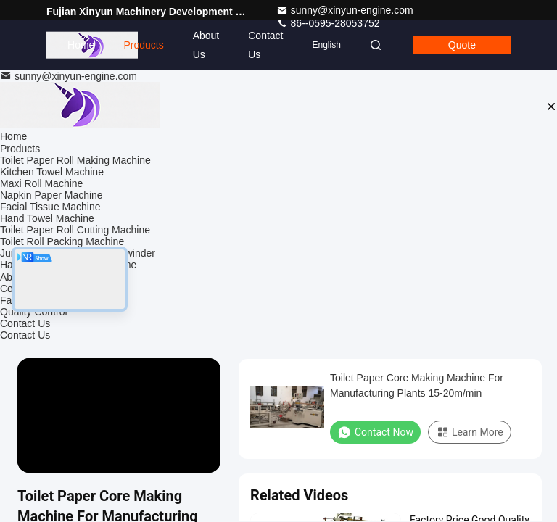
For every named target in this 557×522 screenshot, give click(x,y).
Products (143, 45)
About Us (206, 45)
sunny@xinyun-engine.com (344, 10)
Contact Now (375, 432)
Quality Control (33, 312)
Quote (462, 45)
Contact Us (265, 45)
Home (80, 45)
